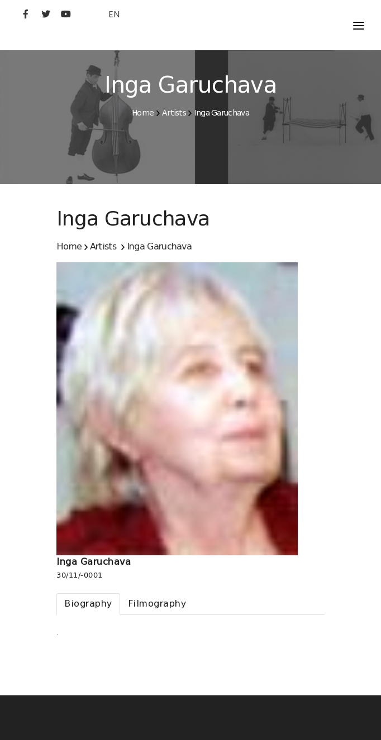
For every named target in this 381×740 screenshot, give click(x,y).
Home (143, 112)
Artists (174, 112)
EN (114, 14)
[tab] (88, 604)
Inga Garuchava (221, 112)
